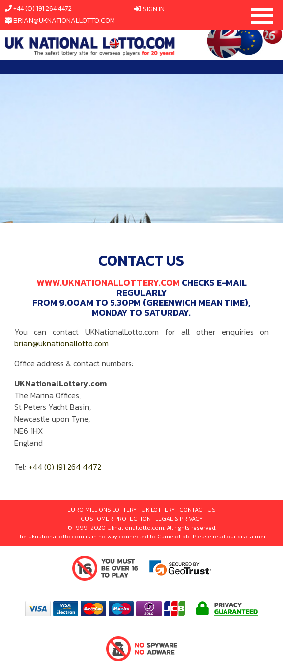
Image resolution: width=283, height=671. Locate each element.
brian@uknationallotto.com (64, 20)
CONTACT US (197, 509)
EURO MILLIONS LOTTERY (102, 509)
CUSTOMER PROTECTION (116, 518)
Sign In (154, 9)
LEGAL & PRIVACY (179, 518)
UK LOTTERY (158, 509)
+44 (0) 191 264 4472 (42, 8)
